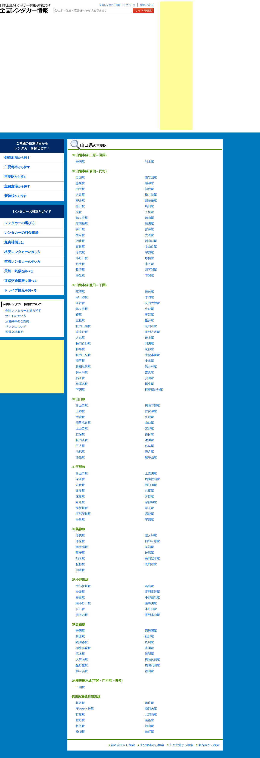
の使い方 (22, 261)
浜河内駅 (82, 615)
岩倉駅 (80, 485)
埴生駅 (80, 264)
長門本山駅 (152, 615)
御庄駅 (149, 703)
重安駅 (80, 552)
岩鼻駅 (80, 519)
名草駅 (149, 445)
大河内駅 (82, 659)
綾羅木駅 (82, 384)
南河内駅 (151, 708)
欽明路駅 (82, 642)
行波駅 (80, 714)
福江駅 (80, 378)
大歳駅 (80, 417)
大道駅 (149, 235)
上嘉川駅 (151, 473)
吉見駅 (149, 372)
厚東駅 (80, 252)
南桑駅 (149, 720)
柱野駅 (149, 636)
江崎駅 (80, 291)
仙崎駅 (80, 570)
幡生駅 (80, 275)
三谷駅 (80, 445)
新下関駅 (151, 269)
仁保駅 (80, 434)
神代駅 (149, 189)
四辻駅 (80, 241)
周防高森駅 (83, 648)
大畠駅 (80, 194)
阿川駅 (149, 343)
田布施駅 (151, 200)
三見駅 (80, 320)
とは (14, 242)
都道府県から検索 (123, 745)
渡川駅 (149, 440)
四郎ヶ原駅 (152, 541)
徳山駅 (149, 217)
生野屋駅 (82, 665)
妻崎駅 (80, 591)
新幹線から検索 (209, 745)
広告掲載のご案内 (17, 321)
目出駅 (80, 609)
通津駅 (149, 183)
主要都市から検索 (152, 745)
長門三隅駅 (83, 326)
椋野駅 (80, 720)
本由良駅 (151, 246)
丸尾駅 (149, 490)
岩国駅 (80, 161)
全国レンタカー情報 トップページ (117, 5)
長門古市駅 (152, 332)
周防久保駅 (152, 659)
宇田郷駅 (82, 297)
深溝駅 (80, 479)
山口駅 (149, 422)
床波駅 (80, 496)
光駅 (79, 212)
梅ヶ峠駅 (82, 372)
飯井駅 (149, 320)
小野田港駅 (152, 597)
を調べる (18, 271)
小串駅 (149, 360)
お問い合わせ (147, 5)
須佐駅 (149, 291)
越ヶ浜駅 (82, 309)
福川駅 (149, 223)
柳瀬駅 (80, 731)
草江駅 (80, 502)
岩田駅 (80, 206)
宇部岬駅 (151, 502)
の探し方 (22, 252)
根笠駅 (80, 726)
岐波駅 (80, 490)
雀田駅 (80, 597)
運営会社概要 (14, 332)
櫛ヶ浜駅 (82, 217)
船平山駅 (151, 457)
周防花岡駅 (152, 665)
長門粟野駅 (83, 343)
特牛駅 (80, 349)
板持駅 (80, 564)
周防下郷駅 (152, 405)
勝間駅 (149, 653)
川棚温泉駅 (83, 366)
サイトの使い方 (15, 316)
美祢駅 (149, 547)
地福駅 (80, 451)
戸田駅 (80, 229)
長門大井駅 (152, 303)
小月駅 (149, 264)
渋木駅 (80, 558)
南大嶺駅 (82, 547)
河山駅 (149, 726)
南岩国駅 (151, 177)
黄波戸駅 (82, 332)
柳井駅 (80, 200)
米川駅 (149, 648)
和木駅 (149, 161)
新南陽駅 (82, 223)
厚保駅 (80, 541)
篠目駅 (149, 434)
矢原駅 (149, 417)
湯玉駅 (80, 360)
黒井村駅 (151, 366)
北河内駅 (151, 714)
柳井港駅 (151, 194)
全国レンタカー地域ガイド (23, 310)
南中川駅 (151, 603)
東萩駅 (149, 309)
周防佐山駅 (152, 479)
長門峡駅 (82, 440)
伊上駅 (149, 337)
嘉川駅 (80, 246)
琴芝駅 (149, 508)
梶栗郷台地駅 (154, 389)
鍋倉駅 (149, 451)
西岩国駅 (151, 630)
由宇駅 (80, 189)
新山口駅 (151, 241)
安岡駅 (149, 378)
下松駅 (149, 212)
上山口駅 (82, 428)
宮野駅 (149, 428)
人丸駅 (80, 337)
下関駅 (149, 275)
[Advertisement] (176, 65)
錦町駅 (149, 731)
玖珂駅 (149, 642)
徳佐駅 (80, 457)
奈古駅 (80, 303)
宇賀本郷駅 (152, 355)
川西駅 (80, 636)
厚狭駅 (149, 258)
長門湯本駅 (152, 558)
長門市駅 (151, 326)
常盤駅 (149, 496)
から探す (17, 157)
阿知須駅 (151, 485)
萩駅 (79, 314)
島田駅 (149, 206)
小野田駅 (82, 258)
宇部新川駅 (83, 513)
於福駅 (149, 552)
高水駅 (80, 653)
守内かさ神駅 (85, 708)
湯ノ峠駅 (151, 535)
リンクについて (15, 326)
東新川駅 (82, 508)
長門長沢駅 (152, 591)
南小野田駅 (83, 603)
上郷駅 (80, 411)
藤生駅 (80, 183)
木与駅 (149, 297)
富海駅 (149, 229)
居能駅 (149, 513)
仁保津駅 (151, 411)
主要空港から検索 (181, 745)
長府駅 (80, 269)
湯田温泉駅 (83, 422)
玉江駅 (149, 314)
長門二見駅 (83, 355)
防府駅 (80, 235)
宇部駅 (149, 252)
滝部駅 (149, 349)
